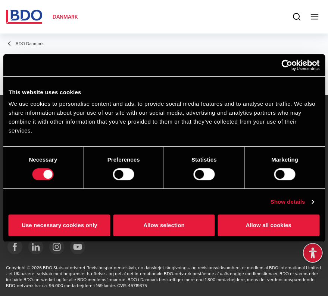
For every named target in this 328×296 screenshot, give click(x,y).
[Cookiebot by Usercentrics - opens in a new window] (286, 65)
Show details (288, 201)
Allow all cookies (268, 225)
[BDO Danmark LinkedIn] (36, 247)
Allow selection (164, 225)
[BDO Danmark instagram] (57, 247)
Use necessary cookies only (59, 225)
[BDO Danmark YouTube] (78, 247)
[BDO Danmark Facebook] (15, 247)
